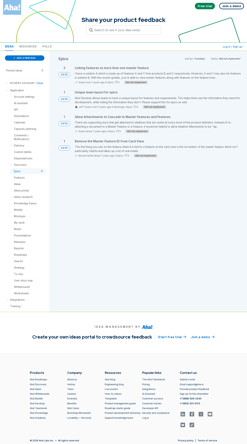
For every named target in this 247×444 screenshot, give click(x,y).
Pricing (146, 384)
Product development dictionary (123, 412)
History (71, 384)
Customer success (152, 398)
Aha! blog (110, 379)
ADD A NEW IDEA (24, 58)
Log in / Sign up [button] (233, 46)
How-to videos (113, 393)
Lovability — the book (79, 417)
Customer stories (151, 403)
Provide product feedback (194, 389)
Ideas (9, 46)
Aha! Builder (36, 398)
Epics (111, 82)
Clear (39, 83)
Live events (111, 389)
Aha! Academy (38, 417)
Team (70, 389)
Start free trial (172, 336)
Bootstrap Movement (79, 412)
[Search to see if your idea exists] (125, 30)
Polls (47, 46)
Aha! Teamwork (38, 408)
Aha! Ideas (35, 389)
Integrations (148, 389)
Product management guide (120, 403)
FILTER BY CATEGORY (20, 83)
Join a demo (203, 336)
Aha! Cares (73, 408)
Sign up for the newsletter (194, 393)
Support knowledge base (119, 417)
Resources (28, 46)
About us (72, 379)
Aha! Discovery (38, 384)
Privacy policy (186, 440)
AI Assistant (148, 393)
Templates (111, 398)
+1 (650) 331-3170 (190, 403)
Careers (71, 393)
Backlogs (119, 106)
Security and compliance (156, 412)
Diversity (72, 398)
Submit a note (187, 379)
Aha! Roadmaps (38, 379)
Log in (145, 417)
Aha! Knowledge (39, 412)
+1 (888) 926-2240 (190, 398)
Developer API (150, 408)
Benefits (72, 403)
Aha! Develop (37, 403)
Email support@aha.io (192, 384)
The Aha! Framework (153, 379)
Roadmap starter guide (117, 408)
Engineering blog (114, 384)
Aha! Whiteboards (39, 393)
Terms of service (207, 440)
